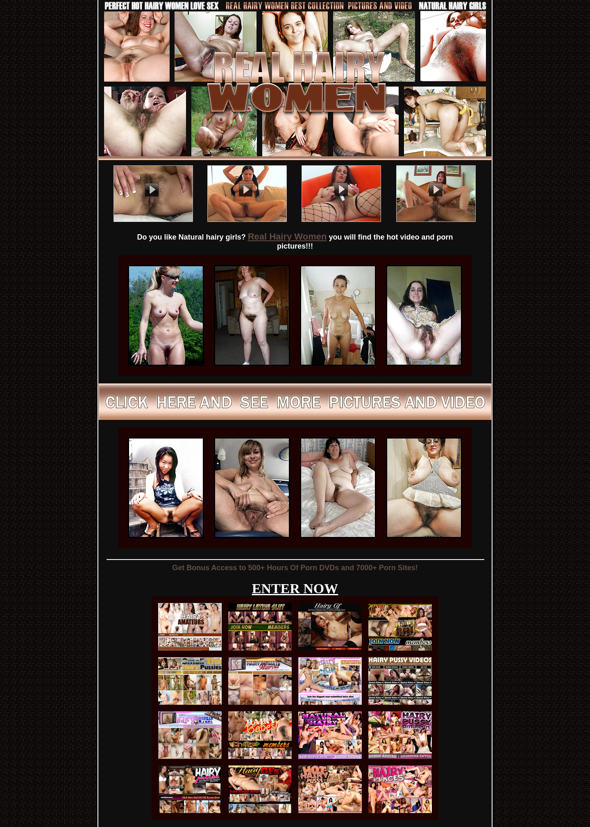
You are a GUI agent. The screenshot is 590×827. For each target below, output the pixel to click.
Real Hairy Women (287, 236)
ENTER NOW (295, 588)
